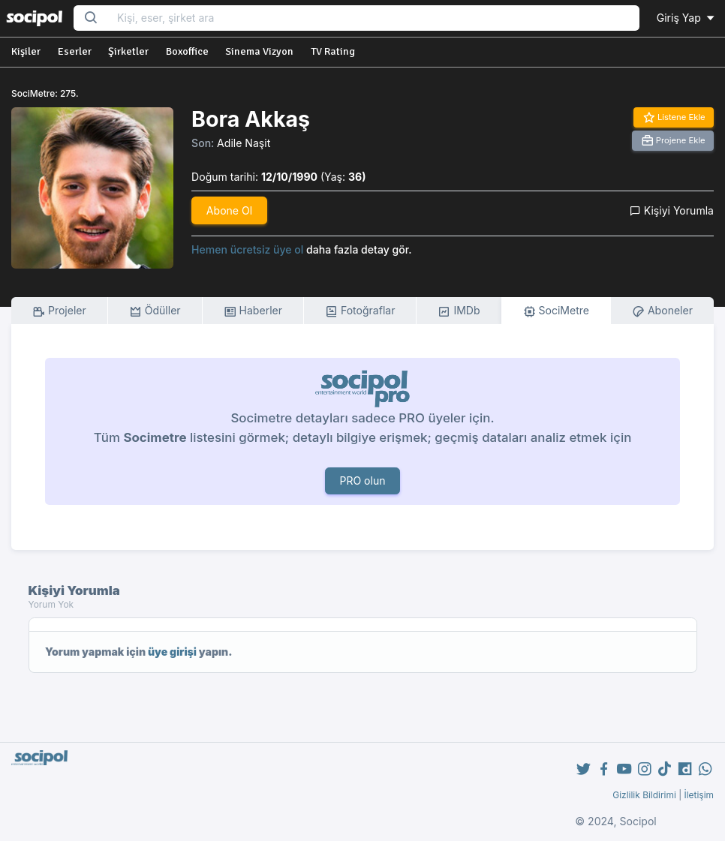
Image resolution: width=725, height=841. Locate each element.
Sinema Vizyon (259, 51)
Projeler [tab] (59, 311)
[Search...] (373, 18)
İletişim (699, 794)
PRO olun (362, 480)
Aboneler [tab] (662, 311)
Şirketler (128, 51)
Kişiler (26, 51)
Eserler (75, 51)
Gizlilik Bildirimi (644, 794)
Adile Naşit (243, 143)
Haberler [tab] (253, 311)
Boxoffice (187, 51)
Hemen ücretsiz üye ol (247, 249)
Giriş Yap (687, 17)
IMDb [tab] (459, 311)
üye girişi (172, 651)
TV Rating (333, 51)
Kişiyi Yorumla (672, 210)
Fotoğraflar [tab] (360, 311)
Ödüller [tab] (155, 311)
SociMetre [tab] (556, 311)
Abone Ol (229, 210)
